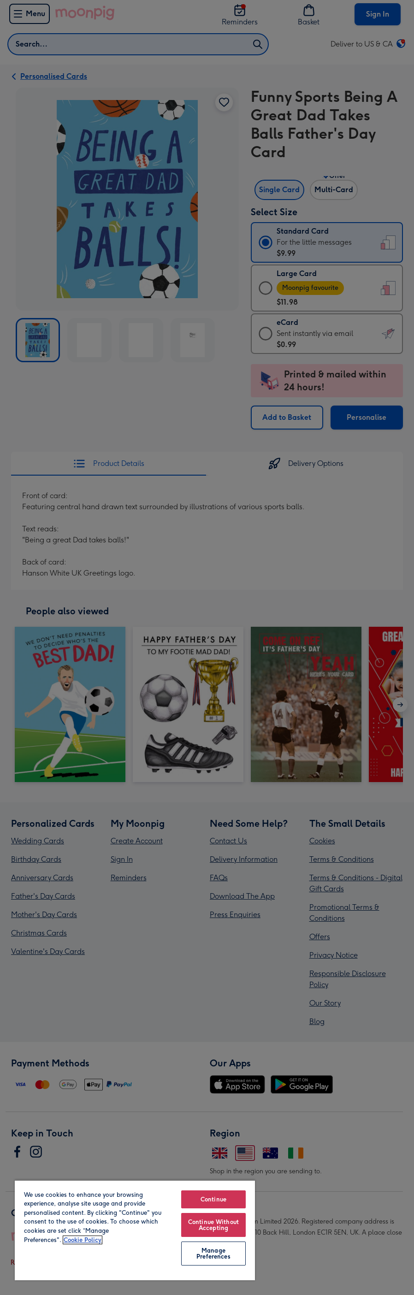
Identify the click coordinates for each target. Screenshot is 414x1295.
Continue (213, 1199)
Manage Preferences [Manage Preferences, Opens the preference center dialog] (213, 1253)
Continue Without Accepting (213, 1224)
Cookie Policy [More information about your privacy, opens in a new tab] (82, 1239)
